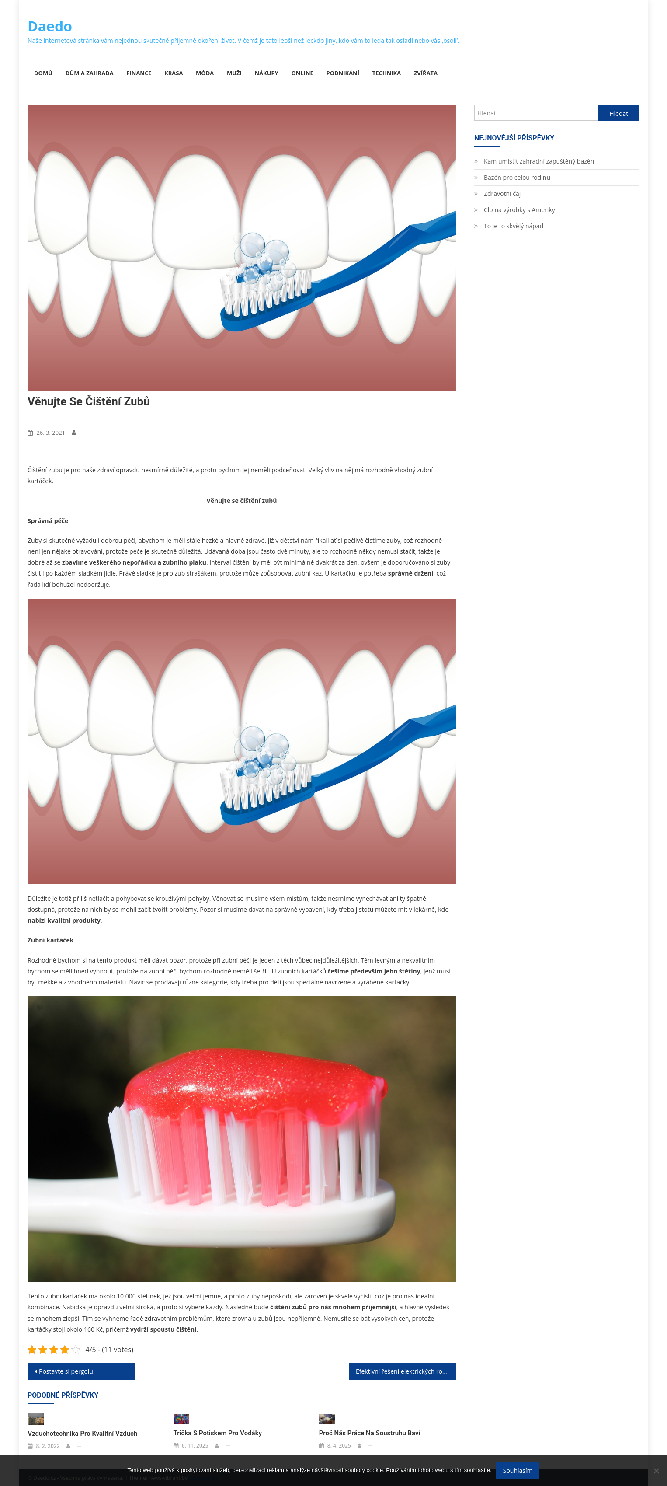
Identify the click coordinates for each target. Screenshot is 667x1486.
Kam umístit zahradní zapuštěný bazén (539, 161)
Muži (234, 73)
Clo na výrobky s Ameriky (519, 210)
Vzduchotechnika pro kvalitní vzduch (82, 1433)
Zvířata (426, 73)
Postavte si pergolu (66, 1371)
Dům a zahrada (90, 73)
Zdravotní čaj (502, 193)
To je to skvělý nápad (513, 226)
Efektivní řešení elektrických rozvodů (406, 1371)
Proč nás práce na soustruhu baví (369, 1433)
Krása (173, 73)
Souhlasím (518, 1470)
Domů (43, 73)
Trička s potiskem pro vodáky (218, 1433)
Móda (205, 73)
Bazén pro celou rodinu (517, 177)
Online (302, 73)
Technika (386, 73)
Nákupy (266, 73)
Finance (138, 73)
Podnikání (343, 73)
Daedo (50, 26)
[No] (656, 1470)
